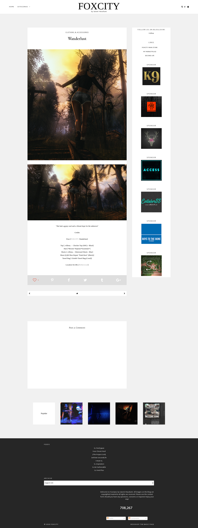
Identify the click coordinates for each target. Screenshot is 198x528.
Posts (110, 518)
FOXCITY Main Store (149, 47)
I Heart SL (99, 461)
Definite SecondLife (99, 457)
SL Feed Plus (99, 470)
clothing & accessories (77, 32)
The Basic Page (147, 524)
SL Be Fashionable (99, 467)
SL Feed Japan (99, 448)
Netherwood (83, 265)
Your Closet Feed (99, 451)
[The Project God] (99, 454)
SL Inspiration (99, 464)
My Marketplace (149, 52)
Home (11, 7)
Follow (151, 33)
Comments (134, 518)
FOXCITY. (75, 239)
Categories (22, 7)
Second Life (149, 56)
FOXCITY (99, 6)
